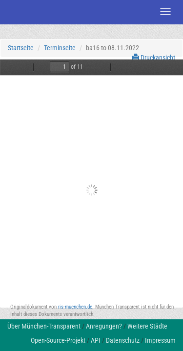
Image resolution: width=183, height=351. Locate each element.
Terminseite (60, 48)
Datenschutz (123, 340)
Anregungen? (104, 326)
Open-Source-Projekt (58, 340)
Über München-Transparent (44, 326)
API (96, 340)
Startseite (21, 48)
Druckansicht (153, 57)
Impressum (160, 340)
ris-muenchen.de (75, 307)
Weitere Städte (147, 326)
